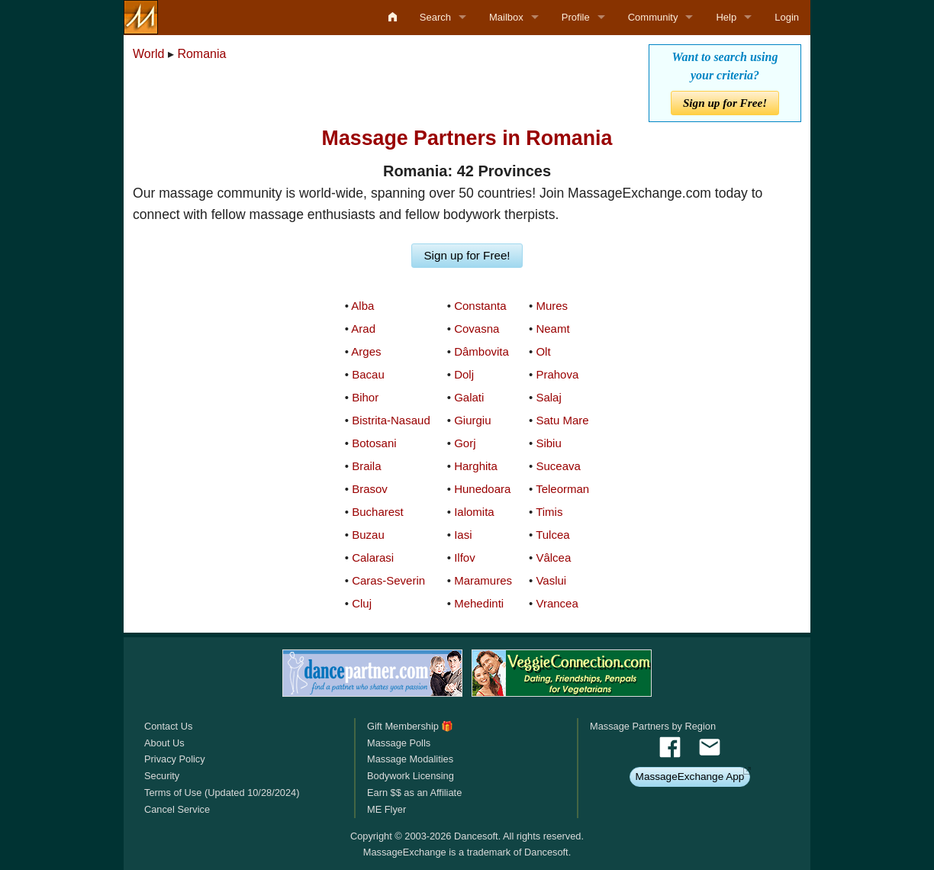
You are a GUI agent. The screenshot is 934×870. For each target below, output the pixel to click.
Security (161, 775)
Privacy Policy (174, 759)
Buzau (368, 534)
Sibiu (548, 443)
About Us (164, 743)
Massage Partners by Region (653, 726)
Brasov (370, 488)
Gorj (464, 443)
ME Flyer (386, 809)
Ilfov (464, 557)
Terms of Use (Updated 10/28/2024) (221, 792)
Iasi (463, 534)
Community (653, 17)
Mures (552, 305)
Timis (549, 511)
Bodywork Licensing (410, 775)
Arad (363, 328)
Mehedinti (479, 603)
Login (787, 17)
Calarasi (373, 557)
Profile (576, 17)
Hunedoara (482, 488)
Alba (362, 305)
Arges (366, 351)
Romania (201, 53)
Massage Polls (398, 743)
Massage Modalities (410, 759)
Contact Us (168, 726)
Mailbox (506, 17)
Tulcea (552, 534)
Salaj (548, 397)
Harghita (476, 465)
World (149, 53)
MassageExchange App (690, 776)
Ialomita (474, 511)
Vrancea (557, 603)
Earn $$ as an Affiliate (414, 792)
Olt (543, 351)
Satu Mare (562, 420)
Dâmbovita (481, 351)
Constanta (480, 305)
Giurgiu (472, 420)
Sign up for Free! (725, 102)
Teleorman (562, 488)
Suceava (558, 465)
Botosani (374, 443)
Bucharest (378, 511)
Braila (366, 465)
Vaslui (551, 580)
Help (726, 17)
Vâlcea (553, 557)
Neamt (552, 328)
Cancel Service (177, 809)
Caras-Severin (388, 580)
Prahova (557, 374)
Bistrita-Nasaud (391, 420)
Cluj (362, 603)
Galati (469, 397)
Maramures (483, 580)
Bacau (368, 374)
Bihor (365, 397)
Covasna (476, 328)
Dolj (464, 374)
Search (435, 17)
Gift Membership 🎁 (410, 726)
